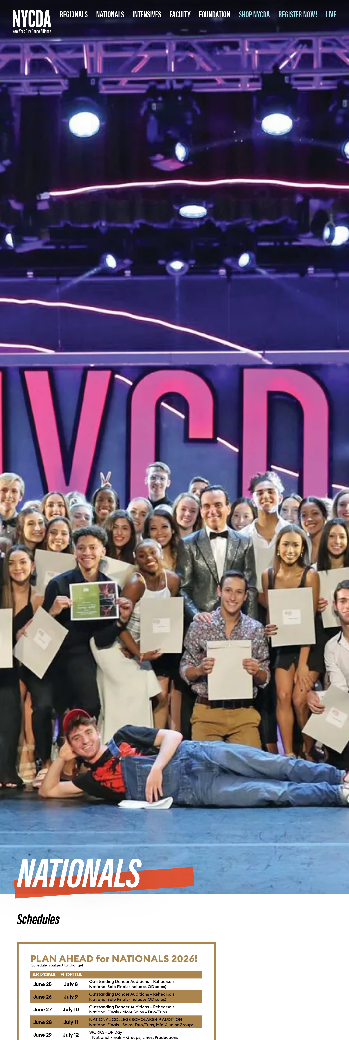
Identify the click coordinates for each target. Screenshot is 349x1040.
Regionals (74, 14)
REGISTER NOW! (297, 14)
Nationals (110, 14)
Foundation (214, 14)
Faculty (180, 14)
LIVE (331, 14)
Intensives (146, 14)
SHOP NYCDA (254, 14)
